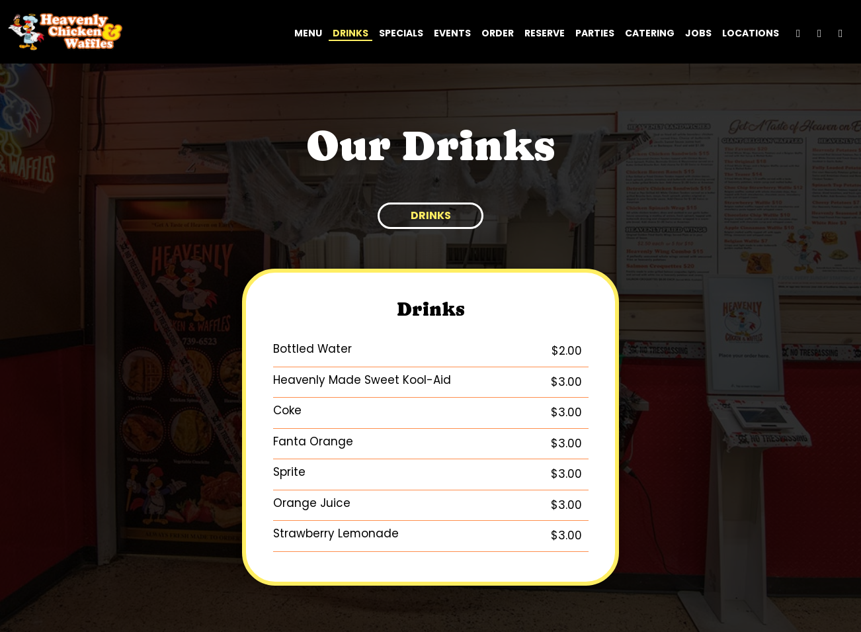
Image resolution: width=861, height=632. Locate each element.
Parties (594, 33)
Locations (750, 33)
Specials (401, 33)
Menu (308, 33)
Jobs (698, 33)
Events (452, 33)
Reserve (544, 33)
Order (497, 33)
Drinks (350, 33)
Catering (650, 33)
